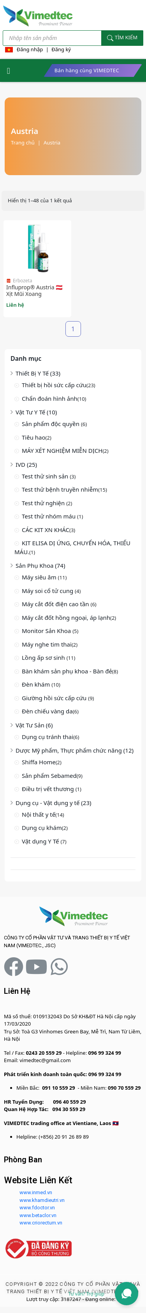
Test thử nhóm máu (49, 516)
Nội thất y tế (38, 814)
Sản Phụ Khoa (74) (40, 565)
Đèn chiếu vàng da (47, 711)
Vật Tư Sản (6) (34, 725)
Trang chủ (23, 142)
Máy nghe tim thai (47, 644)
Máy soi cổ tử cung (48, 591)
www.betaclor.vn (37, 1215)
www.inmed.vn (35, 1192)
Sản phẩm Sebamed (49, 775)
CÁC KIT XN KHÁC (45, 530)
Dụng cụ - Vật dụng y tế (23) (53, 803)
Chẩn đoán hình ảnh (49, 398)
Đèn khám (36, 684)
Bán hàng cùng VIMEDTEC (87, 70)
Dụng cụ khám (42, 827)
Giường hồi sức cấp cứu (55, 698)
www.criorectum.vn (40, 1223)
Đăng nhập (30, 49)
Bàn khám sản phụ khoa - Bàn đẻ (67, 671)
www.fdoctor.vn (37, 1207)
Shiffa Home (39, 762)
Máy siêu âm (40, 577)
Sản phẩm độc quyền (51, 424)
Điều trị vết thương (49, 789)
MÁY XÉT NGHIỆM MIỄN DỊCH (62, 450)
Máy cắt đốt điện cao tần (56, 604)
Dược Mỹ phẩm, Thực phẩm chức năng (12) (75, 750)
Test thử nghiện (44, 503)
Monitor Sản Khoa (47, 631)
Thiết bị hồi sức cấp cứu (54, 385)
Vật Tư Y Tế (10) (36, 412)
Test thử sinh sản (46, 476)
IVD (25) (26, 464)
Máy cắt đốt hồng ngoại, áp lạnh (66, 617)
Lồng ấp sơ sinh (44, 657)
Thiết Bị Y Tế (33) (38, 373)
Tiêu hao (34, 437)
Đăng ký (61, 49)
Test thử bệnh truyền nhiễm (60, 489)
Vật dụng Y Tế (41, 841)
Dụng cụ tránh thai (47, 737)
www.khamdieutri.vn (42, 1200)
